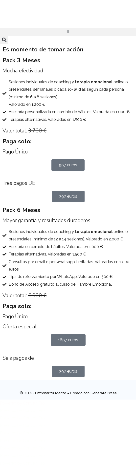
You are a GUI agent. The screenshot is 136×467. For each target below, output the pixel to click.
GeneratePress (104, 393)
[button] (68, 32)
